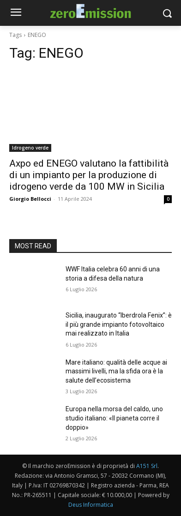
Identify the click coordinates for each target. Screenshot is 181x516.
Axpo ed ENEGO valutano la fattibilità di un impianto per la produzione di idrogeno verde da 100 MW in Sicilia (89, 175)
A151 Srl (146, 466)
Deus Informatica (90, 505)
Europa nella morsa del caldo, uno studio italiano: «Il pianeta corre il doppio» (114, 418)
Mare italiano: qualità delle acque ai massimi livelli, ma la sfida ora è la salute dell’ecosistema (116, 371)
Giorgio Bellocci (30, 198)
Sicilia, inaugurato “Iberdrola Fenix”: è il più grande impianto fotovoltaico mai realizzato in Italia (119, 324)
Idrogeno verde (30, 147)
